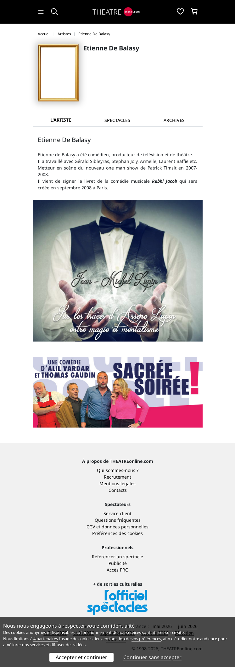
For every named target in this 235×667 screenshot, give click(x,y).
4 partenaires (45, 638)
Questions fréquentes (118, 520)
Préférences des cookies (117, 533)
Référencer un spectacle (117, 557)
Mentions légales (117, 483)
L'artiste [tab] (60, 120)
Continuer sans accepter (152, 657)
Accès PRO (118, 570)
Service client (117, 513)
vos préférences (146, 638)
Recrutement (117, 477)
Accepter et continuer (81, 657)
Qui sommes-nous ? (117, 470)
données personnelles (125, 527)
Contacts (118, 490)
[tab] (117, 120)
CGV (91, 527)
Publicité (118, 563)
